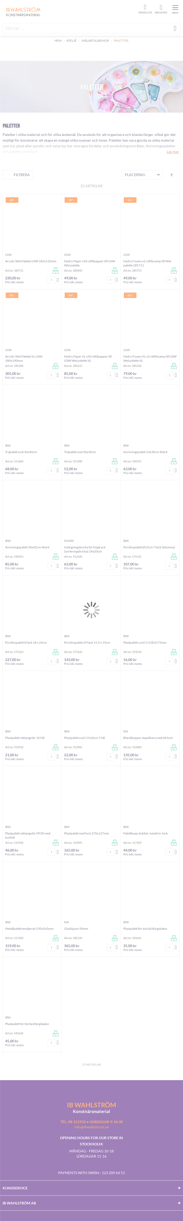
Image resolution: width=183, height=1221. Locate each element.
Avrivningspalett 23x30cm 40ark (145, 452)
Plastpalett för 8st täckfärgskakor (27, 1024)
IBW (8, 445)
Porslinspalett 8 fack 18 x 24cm (26, 642)
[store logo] (70, 11)
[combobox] (91, 28)
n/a (125, 731)
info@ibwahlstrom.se (91, 1127)
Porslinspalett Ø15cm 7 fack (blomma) (149, 547)
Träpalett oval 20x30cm (80, 452)
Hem (58, 40)
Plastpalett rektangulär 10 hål (24, 738)
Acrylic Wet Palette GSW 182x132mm (30, 261)
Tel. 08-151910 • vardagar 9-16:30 (91, 1122)
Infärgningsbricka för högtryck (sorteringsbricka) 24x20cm (84, 549)
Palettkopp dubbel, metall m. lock (145, 833)
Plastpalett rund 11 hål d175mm (144, 642)
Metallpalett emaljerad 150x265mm (29, 929)
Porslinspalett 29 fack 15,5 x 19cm (87, 642)
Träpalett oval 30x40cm (21, 452)
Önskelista (144, 7)
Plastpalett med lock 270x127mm (86, 833)
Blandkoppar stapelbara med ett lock (148, 738)
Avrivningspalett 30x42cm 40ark (27, 547)
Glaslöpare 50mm (76, 929)
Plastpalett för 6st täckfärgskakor (145, 929)
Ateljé (71, 40)
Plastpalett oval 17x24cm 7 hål (84, 738)
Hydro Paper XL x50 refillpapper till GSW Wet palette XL (88, 358)
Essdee (69, 540)
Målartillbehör (95, 40)
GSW (8, 254)
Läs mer (173, 151)
